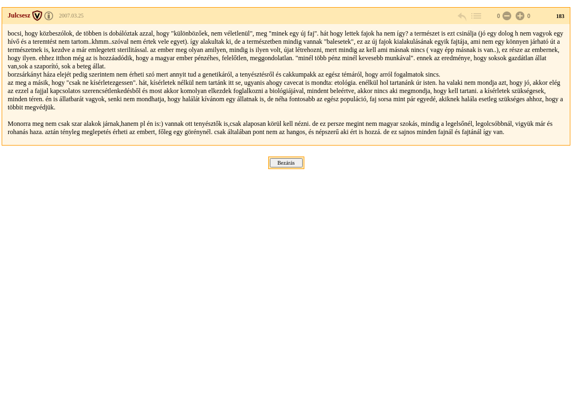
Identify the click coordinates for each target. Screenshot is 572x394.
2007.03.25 (71, 16)
